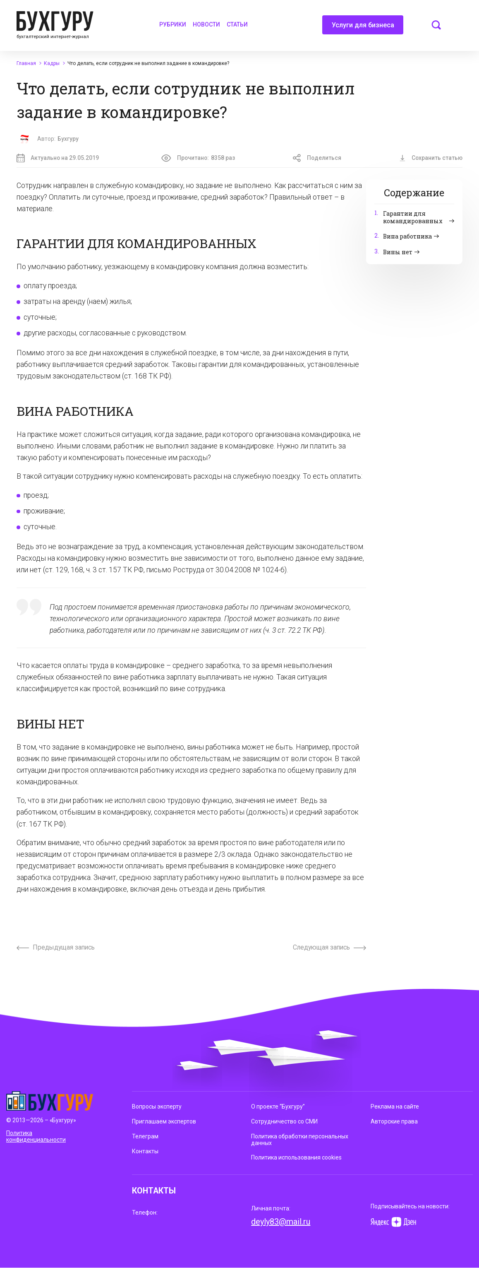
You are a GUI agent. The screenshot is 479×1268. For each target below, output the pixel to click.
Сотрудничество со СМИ (284, 1121)
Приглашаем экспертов (164, 1121)
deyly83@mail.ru (280, 1221)
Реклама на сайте (395, 1106)
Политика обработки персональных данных (299, 1139)
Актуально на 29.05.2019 (58, 158)
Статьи (237, 24)
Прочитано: (198, 158)
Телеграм (145, 1136)
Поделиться (317, 158)
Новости (206, 24)
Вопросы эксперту (157, 1106)
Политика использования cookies (296, 1157)
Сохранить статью (430, 158)
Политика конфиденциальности (36, 1136)
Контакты (145, 1151)
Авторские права (394, 1121)
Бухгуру (68, 138)
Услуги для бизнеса (363, 27)
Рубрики (172, 24)
